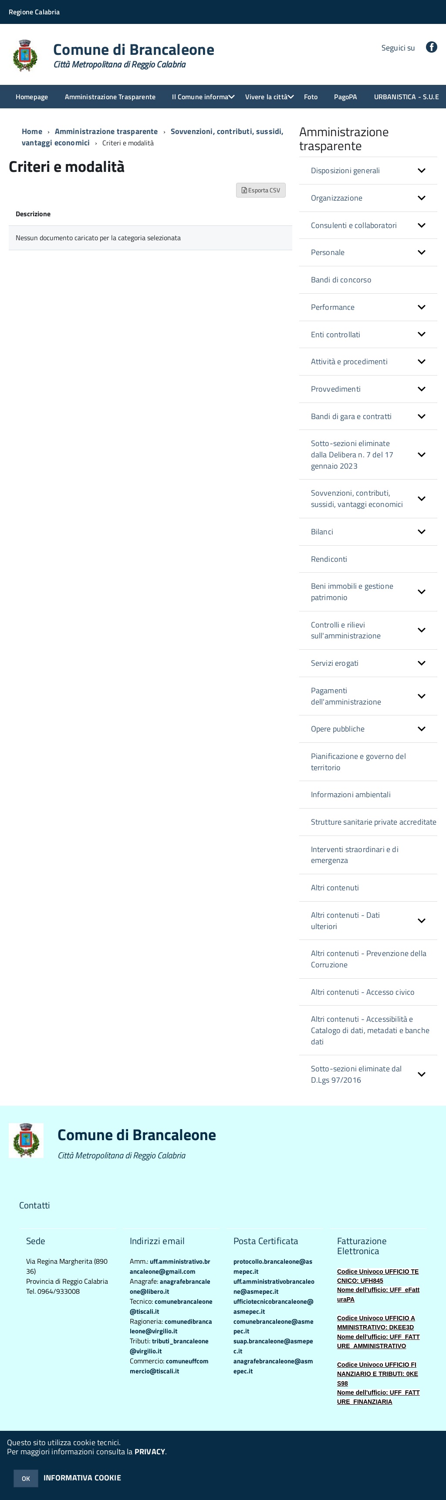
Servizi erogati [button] (335, 663)
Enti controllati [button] (336, 334)
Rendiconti (329, 559)
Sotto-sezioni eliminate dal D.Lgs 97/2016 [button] (356, 1074)
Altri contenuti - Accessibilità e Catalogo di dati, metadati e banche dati (370, 1030)
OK (26, 1478)
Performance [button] (333, 307)
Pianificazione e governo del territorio (358, 761)
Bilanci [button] (322, 531)
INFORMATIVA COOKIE (82, 1477)
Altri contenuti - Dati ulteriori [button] (345, 920)
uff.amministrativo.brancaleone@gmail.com (170, 1266)
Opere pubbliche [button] (338, 729)
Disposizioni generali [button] (345, 170)
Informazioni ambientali (351, 794)
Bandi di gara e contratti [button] (351, 416)
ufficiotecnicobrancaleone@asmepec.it (273, 1306)
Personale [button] (328, 252)
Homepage (32, 96)
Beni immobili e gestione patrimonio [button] (352, 591)
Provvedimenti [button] (336, 389)
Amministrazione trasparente (106, 131)
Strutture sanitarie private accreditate (374, 822)
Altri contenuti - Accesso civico (363, 992)
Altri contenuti (335, 887)
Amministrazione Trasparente (110, 96)
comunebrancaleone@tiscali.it (171, 1306)
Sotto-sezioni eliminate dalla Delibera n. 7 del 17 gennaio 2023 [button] (352, 454)
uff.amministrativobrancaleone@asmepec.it (273, 1286)
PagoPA (345, 96)
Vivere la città (266, 96)
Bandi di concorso (341, 279)
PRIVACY (150, 1451)
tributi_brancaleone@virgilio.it (169, 1346)
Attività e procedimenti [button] (349, 361)
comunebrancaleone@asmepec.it (273, 1326)
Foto (311, 96)
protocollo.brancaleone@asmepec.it (272, 1266)
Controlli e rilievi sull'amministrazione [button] (346, 630)
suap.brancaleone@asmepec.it (273, 1346)
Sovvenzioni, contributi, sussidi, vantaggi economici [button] (357, 498)
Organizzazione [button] (337, 198)
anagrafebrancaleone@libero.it (170, 1286)
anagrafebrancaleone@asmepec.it (273, 1366)
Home (32, 131)
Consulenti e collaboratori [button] (354, 225)
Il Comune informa (200, 96)
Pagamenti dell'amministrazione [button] (346, 696)
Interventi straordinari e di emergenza (355, 854)
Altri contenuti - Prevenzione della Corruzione (368, 958)
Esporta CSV (261, 190)
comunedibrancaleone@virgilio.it (171, 1326)
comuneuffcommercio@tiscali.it (169, 1366)
